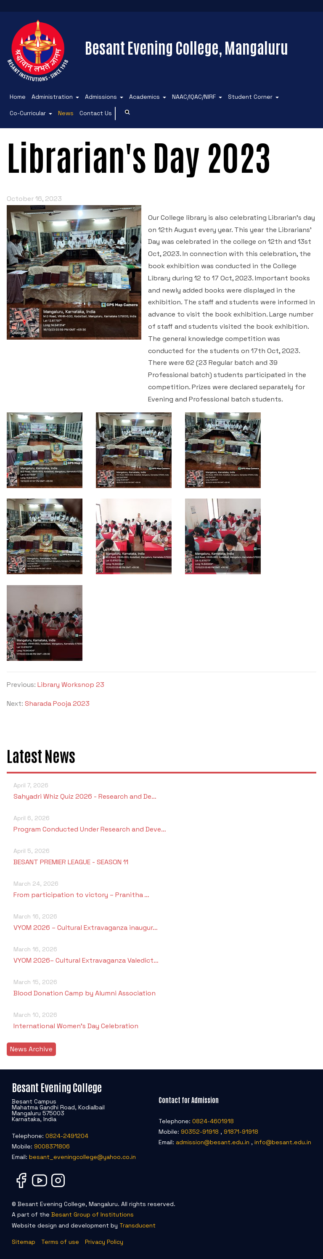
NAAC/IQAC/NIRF (194, 96)
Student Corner (250, 96)
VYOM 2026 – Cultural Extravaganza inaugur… (161, 921)
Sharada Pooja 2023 (57, 703)
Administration (52, 96)
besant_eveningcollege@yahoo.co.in (82, 1157)
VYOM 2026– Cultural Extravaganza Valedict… (161, 954)
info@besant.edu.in (282, 1142)
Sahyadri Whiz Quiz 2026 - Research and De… (161, 790)
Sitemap (23, 1242)
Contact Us (95, 113)
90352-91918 (200, 1131)
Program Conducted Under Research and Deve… (161, 823)
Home (18, 96)
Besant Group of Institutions (92, 1214)
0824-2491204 (66, 1136)
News (66, 113)
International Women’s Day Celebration (161, 1020)
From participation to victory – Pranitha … (161, 889)
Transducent (137, 1225)
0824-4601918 (213, 1121)
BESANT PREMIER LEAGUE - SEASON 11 (161, 856)
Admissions (101, 96)
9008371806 (52, 1146)
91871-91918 (241, 1131)
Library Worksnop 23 (70, 684)
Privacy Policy (104, 1242)
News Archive (31, 1049)
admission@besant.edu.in (212, 1142)
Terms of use (60, 1242)
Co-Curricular (28, 113)
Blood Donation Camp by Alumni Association (161, 987)
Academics (144, 96)
